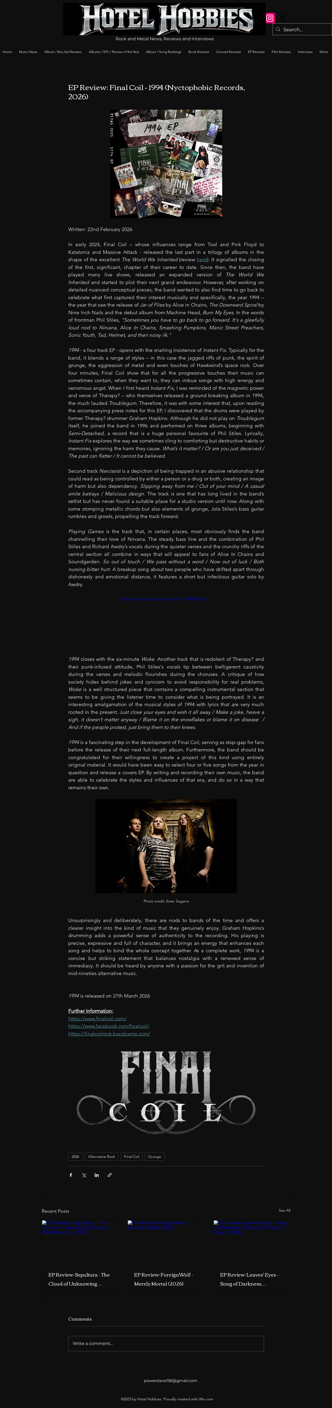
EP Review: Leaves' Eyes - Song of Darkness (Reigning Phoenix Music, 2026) (250, 1279)
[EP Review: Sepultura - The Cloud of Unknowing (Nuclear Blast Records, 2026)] (80, 1241)
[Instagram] (270, 18)
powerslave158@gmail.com (170, 1380)
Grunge (154, 1156)
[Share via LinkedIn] (96, 1174)
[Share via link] (109, 1174)
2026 (75, 1156)
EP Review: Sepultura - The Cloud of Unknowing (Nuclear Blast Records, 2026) (79, 1279)
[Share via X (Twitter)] (83, 1174)
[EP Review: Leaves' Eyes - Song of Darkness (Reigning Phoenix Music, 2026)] (252, 1241)
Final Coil (131, 1156)
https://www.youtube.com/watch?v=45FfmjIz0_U (165, 598)
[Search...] (302, 30)
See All (284, 1210)
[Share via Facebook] (70, 1174)
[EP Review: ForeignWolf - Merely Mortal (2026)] (166, 1241)
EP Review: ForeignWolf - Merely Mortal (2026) (163, 1279)
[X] (283, 18)
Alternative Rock (101, 1156)
